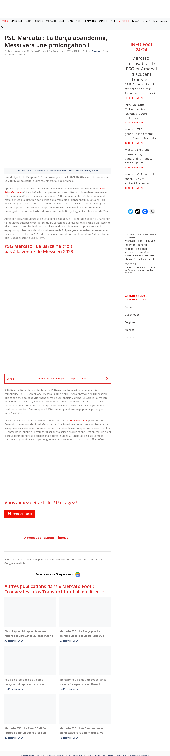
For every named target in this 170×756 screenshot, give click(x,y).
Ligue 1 (136, 20)
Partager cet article (20, 478)
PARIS (4, 20)
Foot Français (160, 20)
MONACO (51, 20)
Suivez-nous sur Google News (58, 538)
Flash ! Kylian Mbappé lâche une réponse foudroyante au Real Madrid (28, 598)
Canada (129, 337)
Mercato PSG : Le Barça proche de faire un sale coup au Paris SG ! (81, 598)
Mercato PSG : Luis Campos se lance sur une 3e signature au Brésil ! (82, 646)
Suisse (128, 307)
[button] (2, 27)
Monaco (129, 329)
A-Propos (53, 728)
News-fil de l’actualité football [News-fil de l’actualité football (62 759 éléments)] (139, 261)
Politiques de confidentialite (94, 728)
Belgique (130, 322)
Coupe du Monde (77, 385)
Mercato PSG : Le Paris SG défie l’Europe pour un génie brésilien (25, 695)
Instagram (100, 719)
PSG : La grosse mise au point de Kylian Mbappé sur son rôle (24, 646)
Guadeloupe (132, 314)
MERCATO (123, 20)
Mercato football (55, 719)
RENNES (38, 20)
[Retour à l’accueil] (85, 8)
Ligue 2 (146, 20)
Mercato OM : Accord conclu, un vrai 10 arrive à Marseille (139, 178)
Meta (90, 719)
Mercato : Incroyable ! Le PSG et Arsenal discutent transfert (141, 69)
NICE (78, 20)
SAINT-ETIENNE (107, 20)
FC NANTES (90, 20)
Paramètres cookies (138, 719)
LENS (70, 20)
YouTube (121, 719)
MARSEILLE (16, 20)
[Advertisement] (57, 244)
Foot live (40, 719)
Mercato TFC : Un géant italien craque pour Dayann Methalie (140, 133)
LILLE (62, 20)
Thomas (62, 502)
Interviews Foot (74, 719)
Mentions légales (32, 728)
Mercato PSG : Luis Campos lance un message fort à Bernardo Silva (81, 695)
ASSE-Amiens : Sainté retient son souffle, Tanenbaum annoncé (140, 88)
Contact (69, 728)
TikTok (111, 719)
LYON (28, 20)
